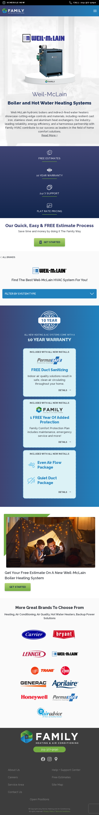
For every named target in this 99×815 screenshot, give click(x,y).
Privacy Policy (48, 811)
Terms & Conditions (62, 811)
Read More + (49, 135)
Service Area (16, 784)
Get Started (49, 242)
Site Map (57, 784)
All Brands (7, 257)
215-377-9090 (49, 749)
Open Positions (39, 799)
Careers (13, 777)
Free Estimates (61, 777)
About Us (14, 769)
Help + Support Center (66, 769)
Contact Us (15, 792)
